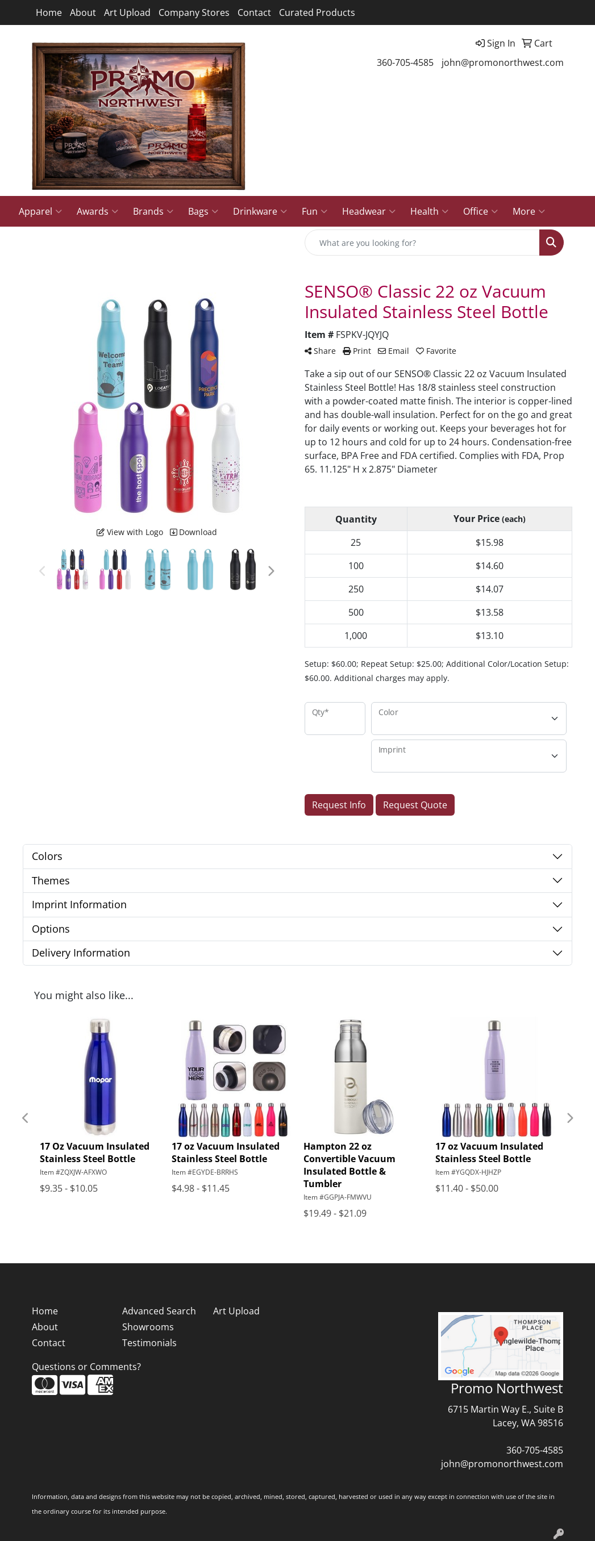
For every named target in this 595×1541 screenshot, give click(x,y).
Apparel (40, 211)
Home (49, 12)
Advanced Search (159, 1311)
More (529, 211)
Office (480, 211)
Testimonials (149, 1343)
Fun (314, 211)
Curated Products (317, 12)
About (83, 12)
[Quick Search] (422, 242)
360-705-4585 (405, 62)
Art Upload (127, 12)
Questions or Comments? (86, 1366)
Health (429, 211)
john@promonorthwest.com (503, 62)
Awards (97, 211)
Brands (153, 211)
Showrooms (148, 1327)
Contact (254, 12)
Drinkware (260, 211)
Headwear (369, 211)
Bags (203, 211)
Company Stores (194, 12)
